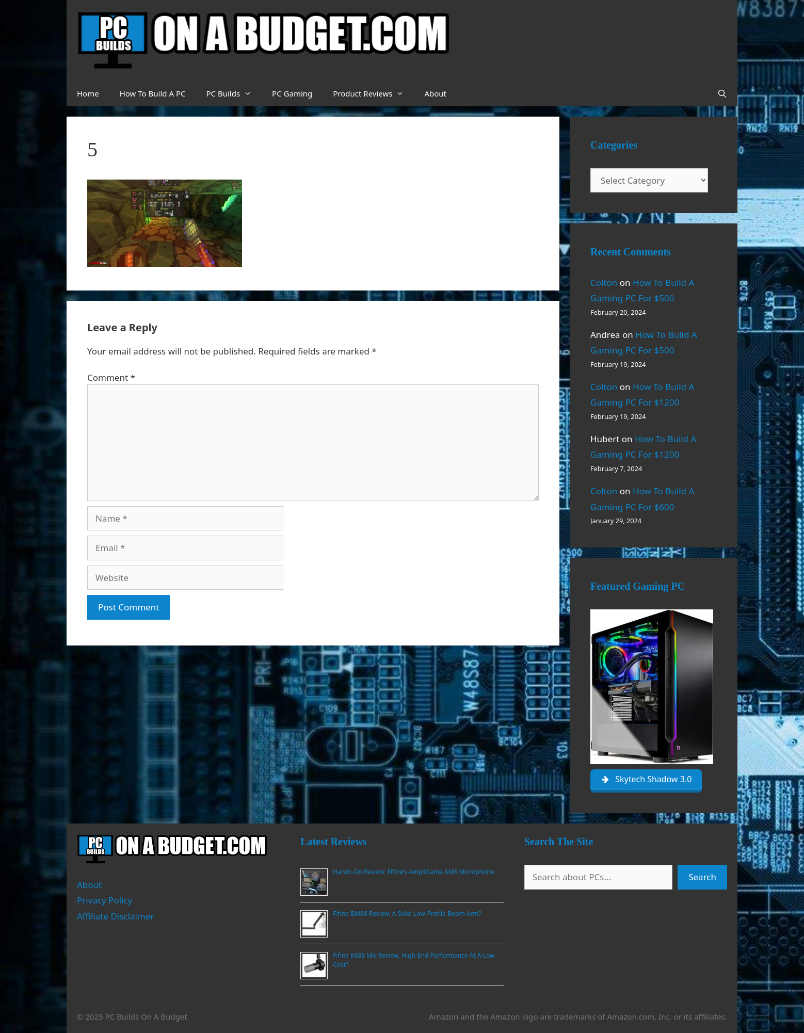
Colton (603, 282)
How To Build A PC (153, 93)
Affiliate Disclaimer (115, 916)
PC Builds (234, 93)
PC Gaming (292, 93)
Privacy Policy (104, 900)
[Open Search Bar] (722, 93)
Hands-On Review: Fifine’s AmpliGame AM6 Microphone (413, 871)
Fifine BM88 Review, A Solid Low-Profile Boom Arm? (407, 913)
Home (88, 93)
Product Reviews (373, 93)
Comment (111, 377)
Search (702, 877)
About (435, 93)
